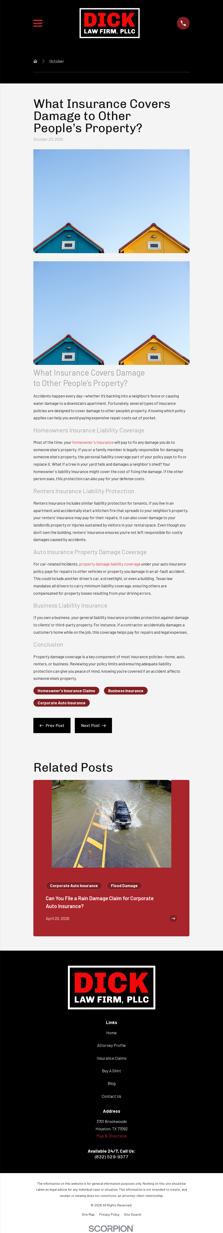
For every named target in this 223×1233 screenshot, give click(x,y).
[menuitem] (88, 1214)
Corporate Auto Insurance (62, 702)
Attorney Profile (111, 1045)
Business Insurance (125, 690)
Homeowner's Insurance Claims (66, 690)
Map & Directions (111, 1135)
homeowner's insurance (93, 442)
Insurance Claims (112, 1058)
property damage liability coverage (110, 563)
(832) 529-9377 (112, 1157)
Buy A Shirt (111, 1070)
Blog (112, 1083)
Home (111, 1032)
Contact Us (111, 1096)
